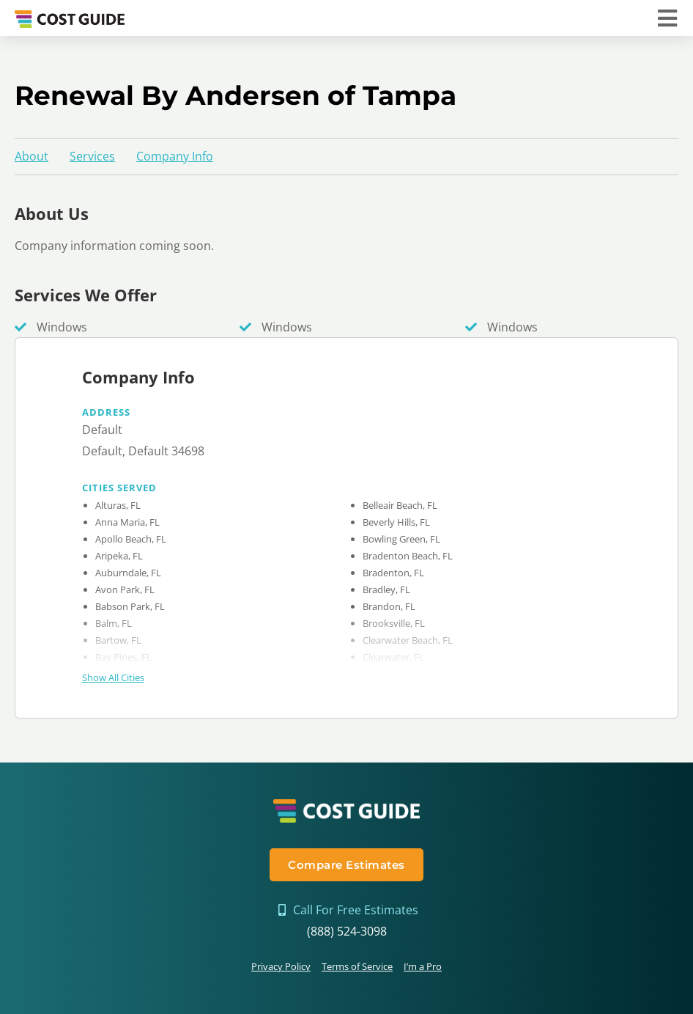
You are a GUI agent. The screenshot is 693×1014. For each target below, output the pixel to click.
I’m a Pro (423, 966)
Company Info (174, 156)
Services (92, 156)
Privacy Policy (281, 966)
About (31, 156)
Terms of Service (357, 966)
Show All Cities (113, 677)
